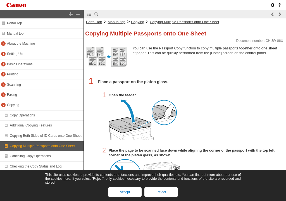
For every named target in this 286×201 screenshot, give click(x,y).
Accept (125, 192)
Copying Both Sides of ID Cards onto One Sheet (46, 136)
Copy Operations (22, 115)
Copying (13, 105)
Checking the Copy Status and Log (35, 166)
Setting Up (15, 54)
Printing (12, 74)
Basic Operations (19, 64)
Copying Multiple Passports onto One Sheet (42, 146)
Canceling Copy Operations (30, 156)
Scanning (14, 85)
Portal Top (14, 23)
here (66, 179)
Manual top (15, 33)
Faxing (12, 95)
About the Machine (21, 44)
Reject (161, 192)
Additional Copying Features (31, 125)
